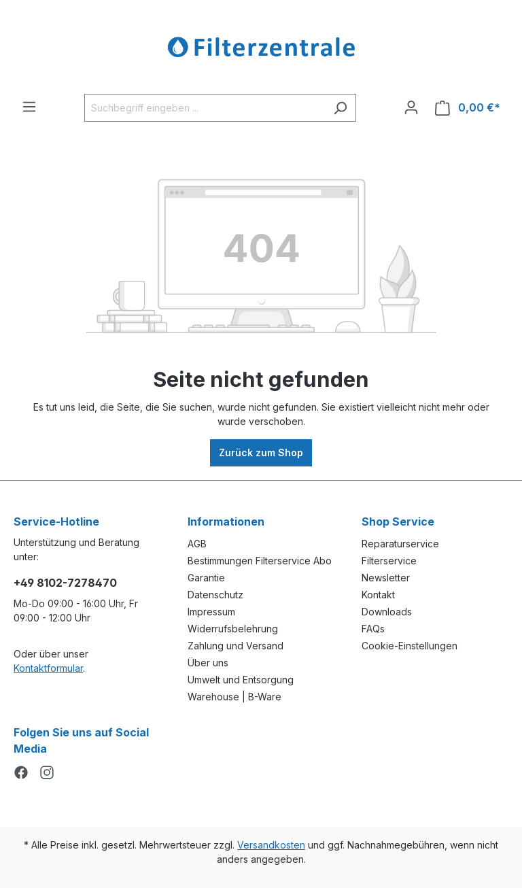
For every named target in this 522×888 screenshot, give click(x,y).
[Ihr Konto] (411, 107)
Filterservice (389, 560)
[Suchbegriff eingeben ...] (204, 108)
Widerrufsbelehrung (233, 628)
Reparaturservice (400, 543)
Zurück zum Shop (261, 452)
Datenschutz (215, 594)
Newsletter (386, 577)
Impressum (211, 611)
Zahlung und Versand (235, 645)
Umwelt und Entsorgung (241, 679)
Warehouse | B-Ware (234, 696)
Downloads (387, 611)
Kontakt (378, 594)
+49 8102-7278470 (65, 583)
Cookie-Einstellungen (409, 645)
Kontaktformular (48, 668)
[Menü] (29, 107)
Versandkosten (271, 845)
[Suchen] (340, 108)
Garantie (206, 577)
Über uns (208, 662)
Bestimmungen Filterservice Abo (260, 560)
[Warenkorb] (467, 108)
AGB (197, 543)
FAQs (373, 628)
